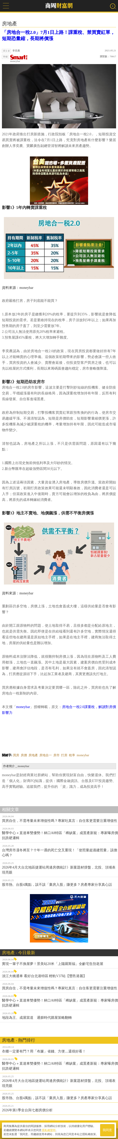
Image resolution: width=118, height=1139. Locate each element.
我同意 (107, 1129)
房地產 (33, 755)
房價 (24, 755)
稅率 (72, 755)
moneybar (19, 59)
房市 (56, 755)
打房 (64, 755)
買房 (16, 755)
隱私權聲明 (49, 1129)
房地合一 (45, 755)
